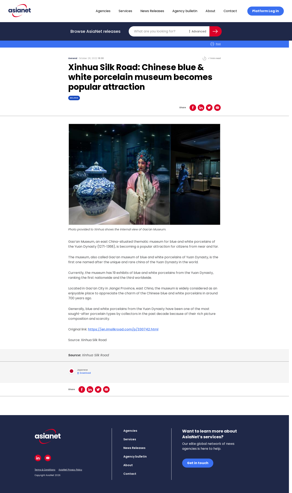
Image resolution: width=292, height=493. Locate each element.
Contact (230, 11)
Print (215, 44)
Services (125, 11)
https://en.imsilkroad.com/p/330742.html (123, 329)
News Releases (152, 11)
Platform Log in (265, 11)
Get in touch (197, 463)
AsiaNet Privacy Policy (70, 469)
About (210, 11)
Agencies (103, 11)
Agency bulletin (184, 11)
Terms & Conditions (45, 469)
